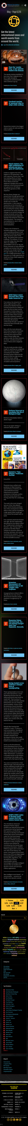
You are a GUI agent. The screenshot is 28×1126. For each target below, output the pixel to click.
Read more (14, 90)
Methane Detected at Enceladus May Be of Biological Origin (16, 412)
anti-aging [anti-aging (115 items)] (15, 938)
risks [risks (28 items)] (21, 951)
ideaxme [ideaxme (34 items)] (15, 945)
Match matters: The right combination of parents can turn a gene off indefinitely (16, 166)
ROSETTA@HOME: (8, 1109)
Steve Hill (8, 1034)
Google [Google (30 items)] (20, 943)
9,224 (6, 903)
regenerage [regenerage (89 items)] (6, 952)
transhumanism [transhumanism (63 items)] (21, 953)
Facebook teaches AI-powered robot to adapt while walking (16, 103)
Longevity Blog (7, 1064)
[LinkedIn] (14, 1119)
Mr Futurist (6, 1065)
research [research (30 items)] (18, 951)
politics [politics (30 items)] (21, 949)
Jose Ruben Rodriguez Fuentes (14, 1010)
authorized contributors (13, 45)
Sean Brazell (9, 1030)
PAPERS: (16, 1109)
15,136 (20, 906)
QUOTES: (16, 1112)
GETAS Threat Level (14, 1088)
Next (13, 908)
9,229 (13, 906)
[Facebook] (8, 1119)
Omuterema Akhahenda (12, 783)
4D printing (6, 968)
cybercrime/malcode (18, 648)
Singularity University (9, 976)
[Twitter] (11, 1119)
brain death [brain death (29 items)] (12, 941)
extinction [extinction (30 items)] (10, 943)
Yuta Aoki (8, 1020)
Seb (7, 1038)
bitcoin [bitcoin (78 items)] (4, 941)
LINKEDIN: (5, 1097)
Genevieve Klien (11, 134)
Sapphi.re (25, 1117)
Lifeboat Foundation (10, 1117)
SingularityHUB (7, 1071)
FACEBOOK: (4, 1093)
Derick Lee (8, 1022)
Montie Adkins (9, 1044)
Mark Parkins (10, 648)
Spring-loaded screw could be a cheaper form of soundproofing (16, 686)
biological (19, 431)
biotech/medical (18, 263)
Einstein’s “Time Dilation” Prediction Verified (16, 474)
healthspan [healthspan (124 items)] (7, 946)
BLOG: (16, 1100)
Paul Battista (9, 1002)
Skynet (5, 977)
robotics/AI (17, 134)
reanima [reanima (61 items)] (24, 950)
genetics (5, 265)
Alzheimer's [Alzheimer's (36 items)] (10, 937)
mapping (16, 366)
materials (15, 604)
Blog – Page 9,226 (14, 12)
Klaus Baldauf (9, 1016)
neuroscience (6, 650)
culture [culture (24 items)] (23, 941)
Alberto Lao (9, 1024)
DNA (5, 971)
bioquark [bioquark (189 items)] (11, 940)
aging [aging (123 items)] (4, 938)
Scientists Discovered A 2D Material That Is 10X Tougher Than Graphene (16, 586)
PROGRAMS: (17, 1107)
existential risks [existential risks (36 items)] (6, 943)
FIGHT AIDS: (6, 1105)
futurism (15, 86)
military (8, 884)
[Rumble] (20, 1119)
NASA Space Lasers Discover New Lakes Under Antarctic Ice (16, 297)
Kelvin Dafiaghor (10, 1006)
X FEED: (5, 1100)
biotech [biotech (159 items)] (16, 940)
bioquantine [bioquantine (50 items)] (4, 939)
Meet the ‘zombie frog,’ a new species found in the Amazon (16, 69)
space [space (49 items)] (5, 953)
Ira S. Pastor (9, 1046)
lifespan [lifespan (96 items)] (5, 950)
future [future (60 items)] (13, 943)
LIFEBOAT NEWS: (18, 1093)
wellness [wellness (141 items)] (14, 955)
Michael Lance (9, 1040)
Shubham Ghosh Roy (11, 994)
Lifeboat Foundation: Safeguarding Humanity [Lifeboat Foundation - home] (10, 5)
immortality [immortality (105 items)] (21, 946)
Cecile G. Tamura (10, 1018)
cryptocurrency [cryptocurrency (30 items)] (19, 941)
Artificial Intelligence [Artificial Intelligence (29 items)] (22, 937)
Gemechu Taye (10, 1004)
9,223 (22, 900)
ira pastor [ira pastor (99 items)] (13, 948)
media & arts (6, 785)
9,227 (21, 903)
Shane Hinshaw (10, 1026)
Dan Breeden (9, 998)
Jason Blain (9, 1042)
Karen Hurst (9, 1008)
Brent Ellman (9, 1036)
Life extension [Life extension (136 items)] (20, 948)
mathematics (16, 541)
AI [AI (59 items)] (7, 937)
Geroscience (7, 1062)
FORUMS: (10, 1112)
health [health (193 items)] (23, 944)
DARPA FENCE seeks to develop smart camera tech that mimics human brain (16, 818)
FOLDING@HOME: (4, 1107)
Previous (10, 900)
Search (25, 918)
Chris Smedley (9, 1048)
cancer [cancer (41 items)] (15, 941)
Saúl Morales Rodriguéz (12, 992)
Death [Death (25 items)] (25, 941)
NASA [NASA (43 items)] (14, 950)
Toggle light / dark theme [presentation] (26, 5)
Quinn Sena (10, 86)
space (20, 366)
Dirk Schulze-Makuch (12, 431)
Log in (4, 45)
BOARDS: (16, 1102)
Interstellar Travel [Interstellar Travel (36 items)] (7, 948)
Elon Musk (6, 974)
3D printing (6, 966)
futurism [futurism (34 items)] (17, 943)
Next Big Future (8, 1067)
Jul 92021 (6, 69)
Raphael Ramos (10, 1028)
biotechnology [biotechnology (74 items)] (22, 940)
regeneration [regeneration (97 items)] (13, 952)
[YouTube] (17, 1119)
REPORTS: (17, 1105)
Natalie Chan (9, 1032)
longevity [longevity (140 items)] (10, 950)
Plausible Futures (8, 1069)
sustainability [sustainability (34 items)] (8, 953)
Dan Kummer (9, 1012)
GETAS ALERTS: (18, 1097)
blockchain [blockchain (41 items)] (8, 941)
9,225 (11, 903)
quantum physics (10, 543)
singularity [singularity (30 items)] (23, 951)
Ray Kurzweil (7, 972)
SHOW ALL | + (6, 1051)
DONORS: (9, 1102)
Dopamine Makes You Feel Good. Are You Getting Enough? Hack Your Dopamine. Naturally (16, 624)
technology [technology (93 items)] (14, 953)
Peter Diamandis (8, 969)
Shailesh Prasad (10, 1000)
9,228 (8, 906)
